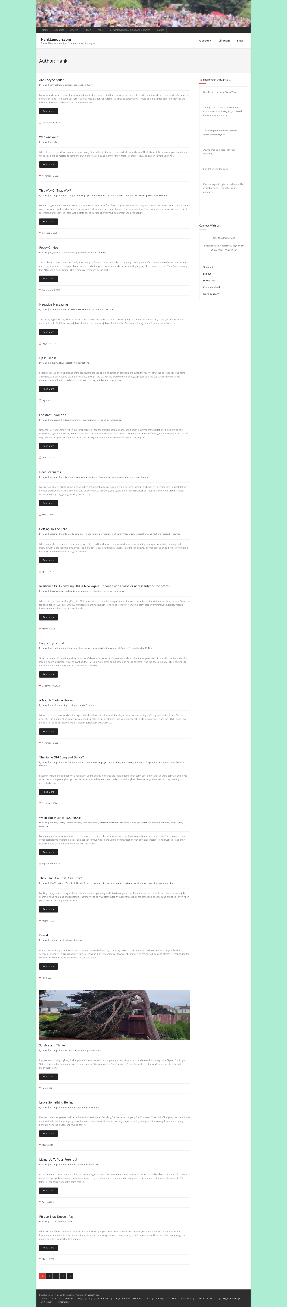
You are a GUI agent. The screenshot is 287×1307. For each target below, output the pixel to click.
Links (148, 1298)
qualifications (152, 195)
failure (53, 309)
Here (213, 245)
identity (53, 141)
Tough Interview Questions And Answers (129, 29)
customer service (58, 939)
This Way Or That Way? (55, 190)
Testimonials (103, 1298)
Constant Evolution (52, 415)
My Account (46, 1301)
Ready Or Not (48, 247)
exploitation (70, 590)
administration (57, 84)
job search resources (127, 195)
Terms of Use (205, 1298)
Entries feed (209, 280)
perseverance (75, 419)
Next (70, 1276)
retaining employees (68, 705)
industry (88, 84)
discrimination (57, 590)
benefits (77, 647)
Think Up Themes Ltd (63, 1294)
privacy (128, 882)
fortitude (61, 309)
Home (45, 29)
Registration (63, 1301)
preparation (69, 362)
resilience (101, 419)
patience (116, 476)
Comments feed (211, 287)
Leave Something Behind (56, 1102)
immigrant (111, 647)
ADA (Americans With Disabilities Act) (67, 882)
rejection (109, 309)
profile (141, 195)
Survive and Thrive (52, 1045)
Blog (88, 29)
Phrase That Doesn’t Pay (56, 1216)
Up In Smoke (48, 358)
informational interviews (111, 822)
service (81, 939)
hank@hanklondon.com (215, 168)
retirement (93, 1107)
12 (63, 1276)
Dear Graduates (50, 472)
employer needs (89, 195)
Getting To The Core (53, 529)
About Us (59, 29)
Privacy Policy (187, 1298)
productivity (93, 1164)
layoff (143, 647)
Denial (43, 935)
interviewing (105, 533)
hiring (95, 533)
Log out (207, 273)
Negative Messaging (53, 304)
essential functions (107, 195)
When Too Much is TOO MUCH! (60, 817)
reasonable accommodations (161, 882)
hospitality (72, 939)
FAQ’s (99, 29)
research (166, 533)
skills (109, 419)
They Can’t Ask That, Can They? (60, 878)
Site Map (159, 1298)
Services (74, 29)
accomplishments (58, 195)
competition (74, 195)
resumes (163, 195)
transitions (117, 419)
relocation (97, 590)
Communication (75, 762)
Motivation (82, 1164)
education (78, 84)
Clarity (71, 533)
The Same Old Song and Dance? (61, 757)
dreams (71, 476)
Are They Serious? (51, 80)
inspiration (82, 1107)
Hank (44, 84)
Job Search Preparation (64, 252)
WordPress (93, 1294)
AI (50, 252)
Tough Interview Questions (127, 1298)
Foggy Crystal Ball (52, 643)
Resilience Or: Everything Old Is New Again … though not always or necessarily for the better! (104, 586)
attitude (68, 84)
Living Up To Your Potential (58, 1159)
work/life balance (87, 705)
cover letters (91, 762)
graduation (81, 476)
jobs (60, 362)
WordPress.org (211, 293)
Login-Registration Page (228, 1298)
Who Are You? (48, 137)
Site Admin (208, 267)
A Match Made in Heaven (56, 700)
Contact (160, 29)
